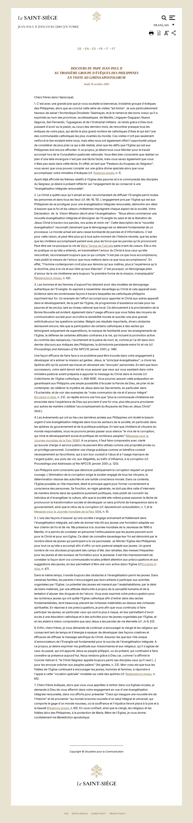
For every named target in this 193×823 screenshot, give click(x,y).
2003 (59, 27)
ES (94, 48)
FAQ (66, 813)
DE (80, 48)
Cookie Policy (98, 813)
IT (107, 48)
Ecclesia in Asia (45, 397)
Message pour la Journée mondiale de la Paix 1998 (67, 511)
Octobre (71, 27)
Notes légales (80, 813)
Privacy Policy (117, 813)
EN (87, 48)
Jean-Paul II (28, 27)
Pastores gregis (103, 173)
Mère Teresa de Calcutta (97, 246)
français (161, 26)
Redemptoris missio (48, 278)
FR (101, 48)
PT (113, 48)
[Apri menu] (171, 18)
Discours (47, 27)
